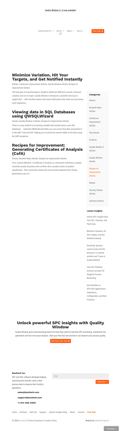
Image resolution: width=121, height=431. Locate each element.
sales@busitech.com (28, 392)
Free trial (97, 31)
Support (69, 31)
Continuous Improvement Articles (33, 84)
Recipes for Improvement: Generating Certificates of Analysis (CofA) (47, 149)
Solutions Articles (96, 201)
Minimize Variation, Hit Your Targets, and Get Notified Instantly (47, 77)
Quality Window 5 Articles (29, 121)
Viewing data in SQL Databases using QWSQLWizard (43, 114)
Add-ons (59, 31)
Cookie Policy (51, 420)
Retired (92, 183)
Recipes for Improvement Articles (55, 121)
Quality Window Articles (58, 84)
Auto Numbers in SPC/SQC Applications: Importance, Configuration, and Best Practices (96, 292)
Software (23, 412)
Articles (15, 84)
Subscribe (101, 382)
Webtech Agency (102, 420)
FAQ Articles (94, 132)
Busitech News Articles (28, 158)
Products (93, 140)
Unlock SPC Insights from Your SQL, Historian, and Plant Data (97, 220)
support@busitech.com (30, 397)
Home (14, 412)
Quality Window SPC (45, 31)
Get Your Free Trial (59, 341)
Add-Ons (33, 412)
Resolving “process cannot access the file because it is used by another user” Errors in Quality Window (96, 252)
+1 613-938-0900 (27, 403)
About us (80, 31)
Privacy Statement (35, 420)
